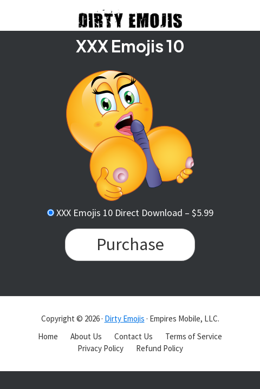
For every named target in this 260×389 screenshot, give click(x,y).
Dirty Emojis (125, 318)
